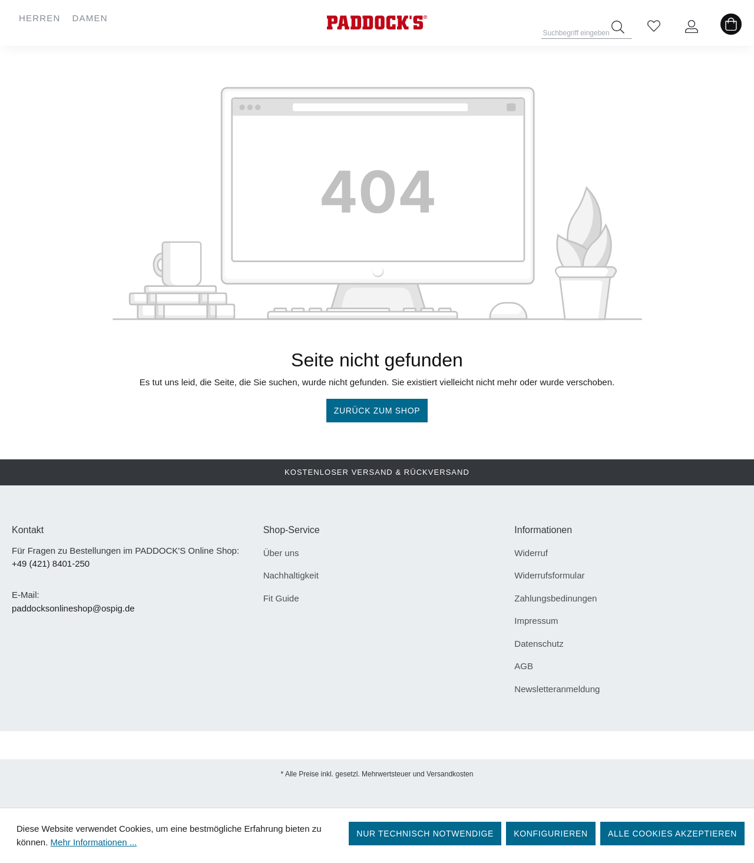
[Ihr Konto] (691, 27)
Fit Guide (281, 598)
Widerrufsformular (549, 575)
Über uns (281, 553)
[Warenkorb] (731, 27)
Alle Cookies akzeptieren (672, 833)
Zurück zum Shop (377, 410)
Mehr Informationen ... (94, 842)
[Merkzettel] (653, 27)
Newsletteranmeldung (557, 689)
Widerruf (531, 553)
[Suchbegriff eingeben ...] (587, 29)
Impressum (536, 621)
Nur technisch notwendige (425, 833)
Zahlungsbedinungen (555, 598)
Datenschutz (538, 644)
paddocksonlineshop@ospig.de (73, 608)
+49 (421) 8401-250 (51, 563)
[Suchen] (618, 27)
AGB (523, 666)
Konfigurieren (551, 833)
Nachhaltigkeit (291, 575)
